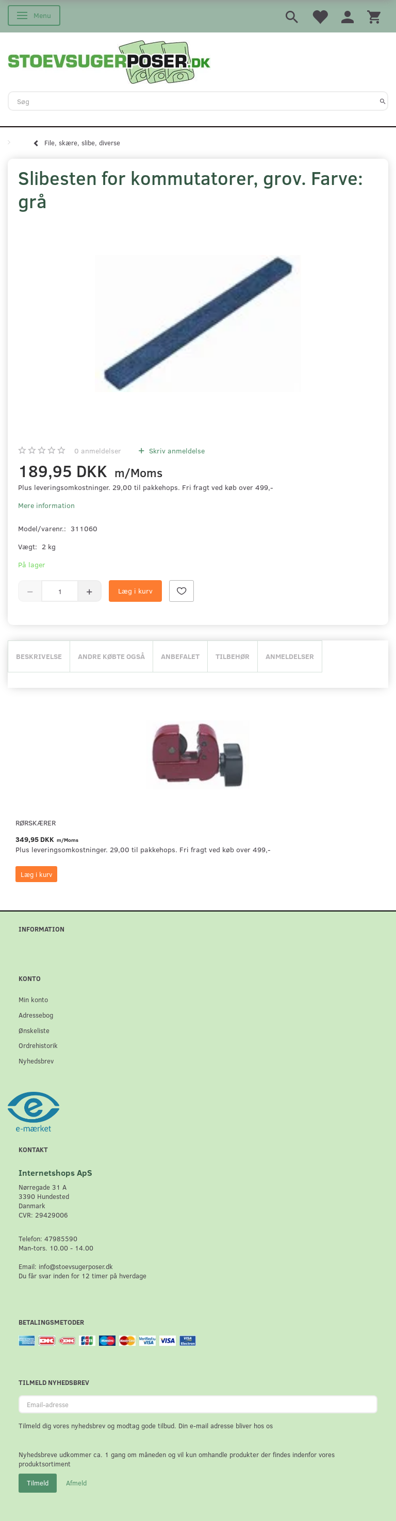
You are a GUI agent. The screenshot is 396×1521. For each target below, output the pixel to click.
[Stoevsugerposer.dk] (109, 61)
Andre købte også (111, 656)
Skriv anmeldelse (176, 450)
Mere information (46, 505)
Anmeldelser (290, 656)
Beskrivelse (39, 656)
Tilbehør (233, 656)
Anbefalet (180, 656)
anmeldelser (97, 450)
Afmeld (76, 1483)
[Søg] (383, 101)
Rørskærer (35, 822)
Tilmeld (37, 1483)
